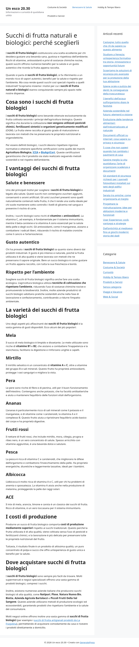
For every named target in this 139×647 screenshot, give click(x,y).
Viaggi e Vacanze (112, 291)
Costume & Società (57, 7)
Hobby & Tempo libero (109, 7)
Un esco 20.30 (18, 8)
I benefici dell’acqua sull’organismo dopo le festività (116, 102)
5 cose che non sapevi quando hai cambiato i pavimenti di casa (116, 151)
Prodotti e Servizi (56, 15)
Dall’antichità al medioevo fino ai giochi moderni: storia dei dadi (118, 232)
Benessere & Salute (82, 7)
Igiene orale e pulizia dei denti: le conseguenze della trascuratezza (117, 90)
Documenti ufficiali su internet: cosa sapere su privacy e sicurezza (116, 139)
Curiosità (108, 272)
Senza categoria (112, 287)
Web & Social (110, 296)
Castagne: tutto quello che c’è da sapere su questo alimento (116, 45)
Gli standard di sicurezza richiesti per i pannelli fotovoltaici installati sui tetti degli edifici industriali (117, 183)
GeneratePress (87, 642)
